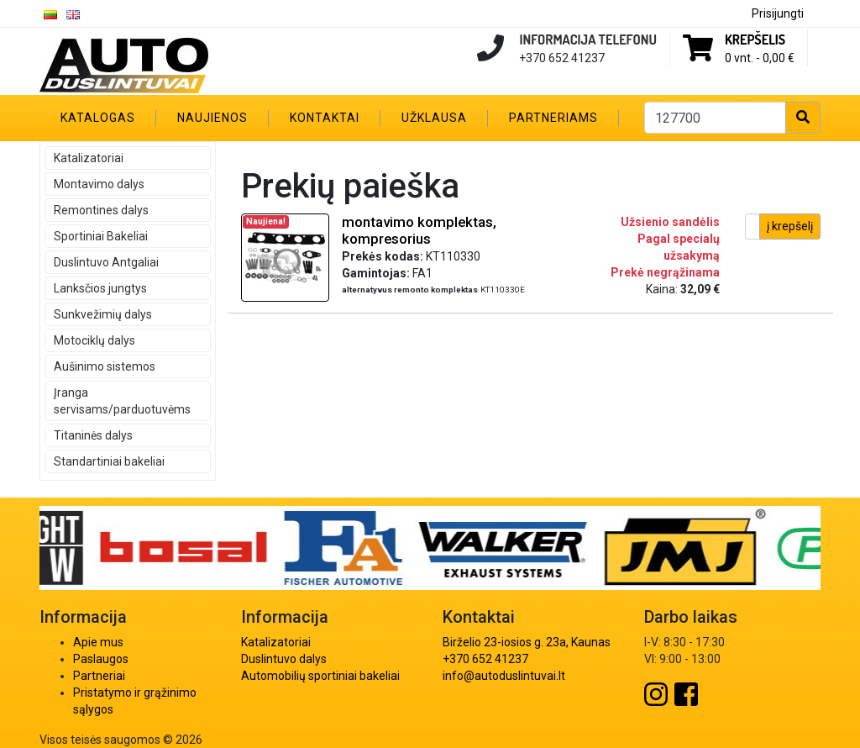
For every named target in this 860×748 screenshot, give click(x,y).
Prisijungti (778, 13)
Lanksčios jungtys (100, 288)
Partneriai (99, 675)
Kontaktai (324, 117)
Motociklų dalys (94, 340)
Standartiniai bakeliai (109, 461)
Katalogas (97, 117)
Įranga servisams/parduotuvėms (122, 401)
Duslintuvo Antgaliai (106, 262)
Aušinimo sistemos (104, 366)
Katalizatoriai (88, 158)
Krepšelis (755, 39)
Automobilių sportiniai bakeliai (320, 675)
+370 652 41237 (485, 659)
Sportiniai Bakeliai (101, 236)
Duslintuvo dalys (284, 659)
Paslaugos (100, 659)
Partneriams (553, 117)
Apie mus (98, 642)
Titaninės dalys (93, 435)
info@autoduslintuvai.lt (504, 675)
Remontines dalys (101, 210)
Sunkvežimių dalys (103, 314)
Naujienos (212, 117)
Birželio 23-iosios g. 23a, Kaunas (527, 642)
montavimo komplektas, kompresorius (419, 230)
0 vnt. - (759, 58)
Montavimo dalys (99, 184)
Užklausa (434, 117)
